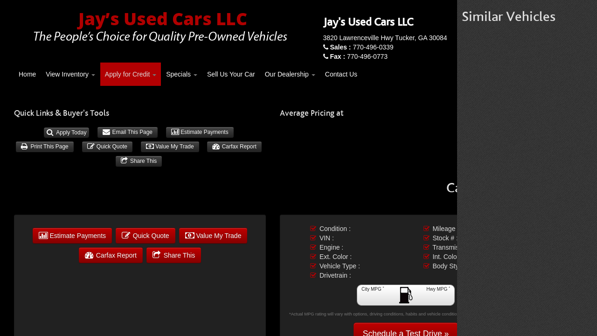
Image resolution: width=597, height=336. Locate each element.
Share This (139, 161)
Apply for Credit (130, 74)
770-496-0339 (361, 47)
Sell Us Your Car (231, 74)
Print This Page (44, 146)
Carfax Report (234, 146)
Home (27, 74)
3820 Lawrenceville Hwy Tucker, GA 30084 (385, 38)
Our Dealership (290, 74)
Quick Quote (107, 146)
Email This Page (128, 132)
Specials (181, 74)
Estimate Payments (200, 132)
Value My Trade (170, 146)
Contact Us (341, 74)
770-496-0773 (359, 56)
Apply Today (66, 132)
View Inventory (70, 74)
